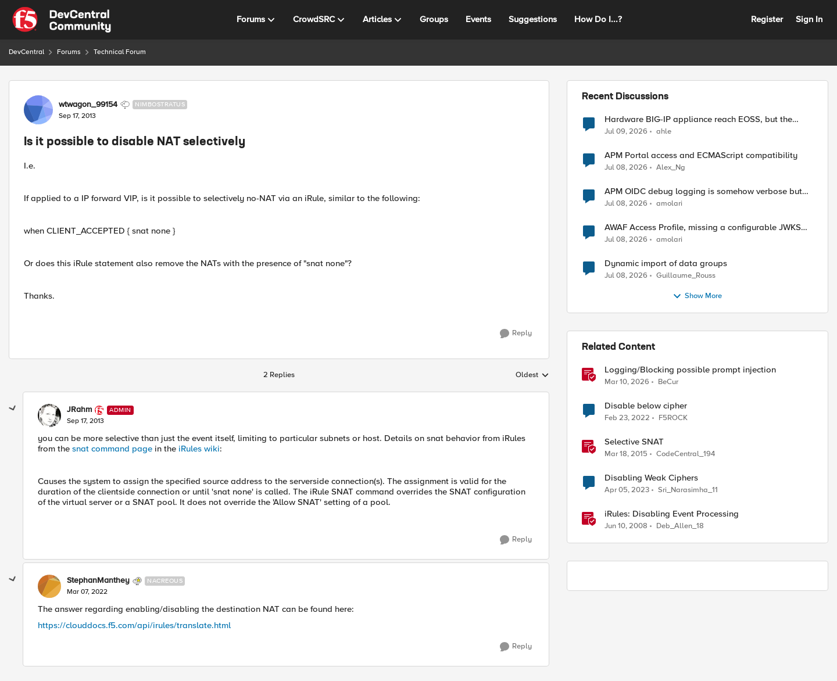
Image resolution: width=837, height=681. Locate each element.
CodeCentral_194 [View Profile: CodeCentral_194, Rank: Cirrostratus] (685, 454)
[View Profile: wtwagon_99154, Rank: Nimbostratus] (38, 109)
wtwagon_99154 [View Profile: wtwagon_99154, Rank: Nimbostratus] (88, 104)
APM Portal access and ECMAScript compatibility (700, 155)
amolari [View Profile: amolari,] (669, 203)
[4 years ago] (627, 418)
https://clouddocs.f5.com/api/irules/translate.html (134, 625)
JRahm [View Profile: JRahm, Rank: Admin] (79, 409)
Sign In (809, 19)
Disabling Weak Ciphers (651, 478)
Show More (697, 296)
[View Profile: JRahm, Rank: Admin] (49, 415)
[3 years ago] (626, 490)
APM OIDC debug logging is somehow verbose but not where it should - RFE (703, 191)
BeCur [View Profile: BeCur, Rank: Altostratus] (668, 382)
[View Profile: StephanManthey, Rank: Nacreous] (49, 586)
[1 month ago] (626, 131)
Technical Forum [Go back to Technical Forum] (120, 52)
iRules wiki (199, 448)
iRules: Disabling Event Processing (671, 514)
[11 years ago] (626, 454)
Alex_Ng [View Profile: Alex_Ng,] (670, 167)
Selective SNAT (634, 442)
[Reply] (516, 333)
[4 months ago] (626, 382)
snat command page (112, 448)
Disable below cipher (645, 406)
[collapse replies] (13, 408)
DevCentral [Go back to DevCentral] (26, 52)
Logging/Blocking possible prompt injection (690, 370)
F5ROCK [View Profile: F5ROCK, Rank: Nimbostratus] (673, 418)
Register (767, 19)
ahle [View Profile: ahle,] (663, 131)
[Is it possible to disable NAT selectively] (85, 421)
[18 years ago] (626, 526)
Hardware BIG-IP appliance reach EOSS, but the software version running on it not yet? (698, 119)
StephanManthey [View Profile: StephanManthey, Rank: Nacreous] (98, 580)
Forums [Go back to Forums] (69, 52)
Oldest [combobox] (532, 375)
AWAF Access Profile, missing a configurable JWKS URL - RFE (702, 227)
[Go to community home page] (62, 20)
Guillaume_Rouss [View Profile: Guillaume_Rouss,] (686, 275)
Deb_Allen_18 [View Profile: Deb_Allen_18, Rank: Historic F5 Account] (680, 526)
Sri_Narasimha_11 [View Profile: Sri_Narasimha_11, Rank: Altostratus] (688, 490)
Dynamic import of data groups (665, 263)
